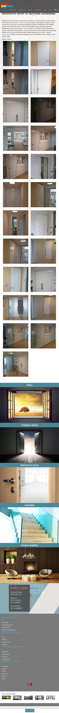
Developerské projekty (7, 625)
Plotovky (4, 676)
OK (37, 591)
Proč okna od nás (6, 642)
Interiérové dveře (29, 465)
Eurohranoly (5, 666)
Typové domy (5, 622)
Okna (29, 385)
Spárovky (4, 668)
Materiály (4, 639)
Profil (3, 637)
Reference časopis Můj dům (9, 630)
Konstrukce (5, 656)
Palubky (4, 671)
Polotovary (4, 644)
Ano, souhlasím (29, 710)
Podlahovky (5, 673)
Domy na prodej (6, 627)
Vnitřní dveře (5, 651)
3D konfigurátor (6, 659)
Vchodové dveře (29, 425)
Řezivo (3, 678)
